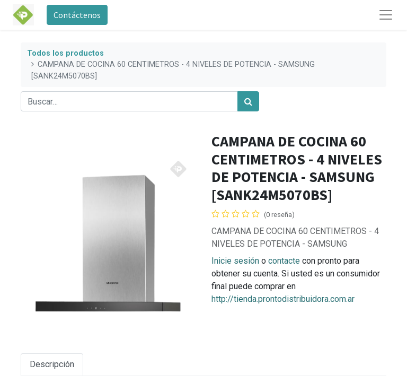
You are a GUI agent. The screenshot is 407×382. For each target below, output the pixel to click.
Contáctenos (77, 15)
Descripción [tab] (52, 364)
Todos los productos (65, 53)
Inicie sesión (235, 261)
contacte (284, 261)
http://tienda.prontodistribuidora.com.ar (283, 299)
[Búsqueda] (248, 101)
